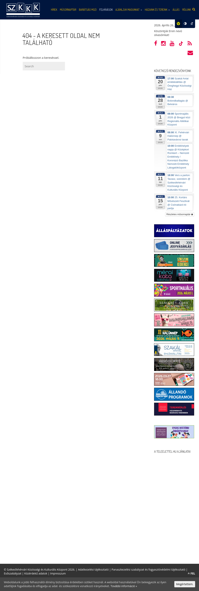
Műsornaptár (68, 9)
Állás (176, 9)
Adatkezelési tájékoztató (93, 569)
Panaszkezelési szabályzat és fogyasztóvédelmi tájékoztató (148, 569)
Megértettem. (184, 584)
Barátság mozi (88, 9)
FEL (191, 573)
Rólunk (186, 9)
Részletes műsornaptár (179, 214)
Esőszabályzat (12, 573)
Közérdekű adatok (35, 573)
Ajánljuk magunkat (128, 9)
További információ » (124, 586)
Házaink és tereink (157, 9)
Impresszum (58, 573)
